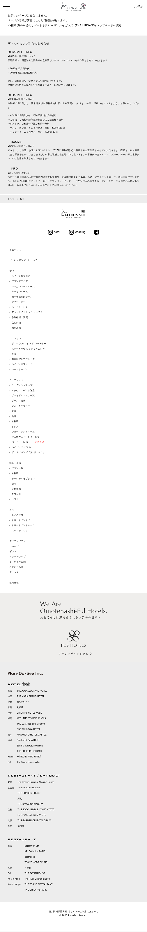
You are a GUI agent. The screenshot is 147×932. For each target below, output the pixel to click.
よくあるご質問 (17, 562)
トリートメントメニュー (24, 520)
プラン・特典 (19, 401)
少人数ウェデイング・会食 (25, 437)
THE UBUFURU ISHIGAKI (30, 751)
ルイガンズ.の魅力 (21, 447)
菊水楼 (21, 826)
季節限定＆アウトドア (23, 359)
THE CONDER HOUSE (29, 793)
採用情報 (14, 583)
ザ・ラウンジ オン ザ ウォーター (29, 343)
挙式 (14, 411)
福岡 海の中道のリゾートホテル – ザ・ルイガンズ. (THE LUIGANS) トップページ (62, 25)
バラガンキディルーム (23, 286)
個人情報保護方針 (58, 911)
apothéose (30, 857)
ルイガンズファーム (22, 364)
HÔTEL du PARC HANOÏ (29, 756)
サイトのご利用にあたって (84, 911)
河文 (20, 798)
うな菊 (28, 868)
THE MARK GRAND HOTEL (30, 696)
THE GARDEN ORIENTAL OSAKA (34, 820)
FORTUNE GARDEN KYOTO (32, 815)
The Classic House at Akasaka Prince (36, 782)
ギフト (12, 551)
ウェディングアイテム (23, 431)
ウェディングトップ (22, 385)
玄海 (14, 354)
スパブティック (20, 530)
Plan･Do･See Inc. (78, 915)
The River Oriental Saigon (37, 879)
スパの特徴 (17, 515)
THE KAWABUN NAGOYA (30, 804)
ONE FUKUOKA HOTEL (28, 729)
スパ (11, 510)
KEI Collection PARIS (35, 851)
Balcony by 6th (32, 846)
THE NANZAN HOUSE (29, 787)
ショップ (14, 546)
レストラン (15, 338)
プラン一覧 (17, 468)
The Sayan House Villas (28, 762)
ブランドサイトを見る (73, 654)
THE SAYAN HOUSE (35, 873)
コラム (15, 499)
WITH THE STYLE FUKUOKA (31, 718)
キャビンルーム (20, 291)
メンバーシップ (17, 556)
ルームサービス (20, 307)
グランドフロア (20, 281)
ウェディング (16, 380)
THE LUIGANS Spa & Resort (31, 724)
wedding (77, 232)
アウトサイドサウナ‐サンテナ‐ (28, 312)
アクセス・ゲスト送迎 (23, 390)
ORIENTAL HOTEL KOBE (29, 713)
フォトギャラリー (21, 406)
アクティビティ (20, 302)
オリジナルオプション (23, 478)
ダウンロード (19, 494)
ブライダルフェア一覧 (23, 395)
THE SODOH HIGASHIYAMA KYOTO (36, 809)
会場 (14, 416)
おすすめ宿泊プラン (22, 297)
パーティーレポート (28, 442)
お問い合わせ (16, 567)
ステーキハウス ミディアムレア (28, 349)
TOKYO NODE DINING (36, 862)
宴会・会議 (15, 463)
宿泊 (11, 271)
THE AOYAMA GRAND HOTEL (32, 691)
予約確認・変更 (20, 317)
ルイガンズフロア (21, 276)
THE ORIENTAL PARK (36, 890)
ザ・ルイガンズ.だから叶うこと (28, 452)
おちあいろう (23, 702)
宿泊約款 (16, 322)
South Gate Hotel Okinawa (30, 746)
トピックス (15, 249)
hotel (54, 232)
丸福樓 (20, 707)
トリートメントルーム (23, 525)
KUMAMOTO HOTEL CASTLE (31, 735)
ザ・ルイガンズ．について (23, 260)
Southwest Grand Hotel (28, 740)
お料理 (15, 421)
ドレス (15, 426)
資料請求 (16, 489)
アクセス (14, 572)
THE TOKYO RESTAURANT (38, 884)
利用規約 (16, 328)
